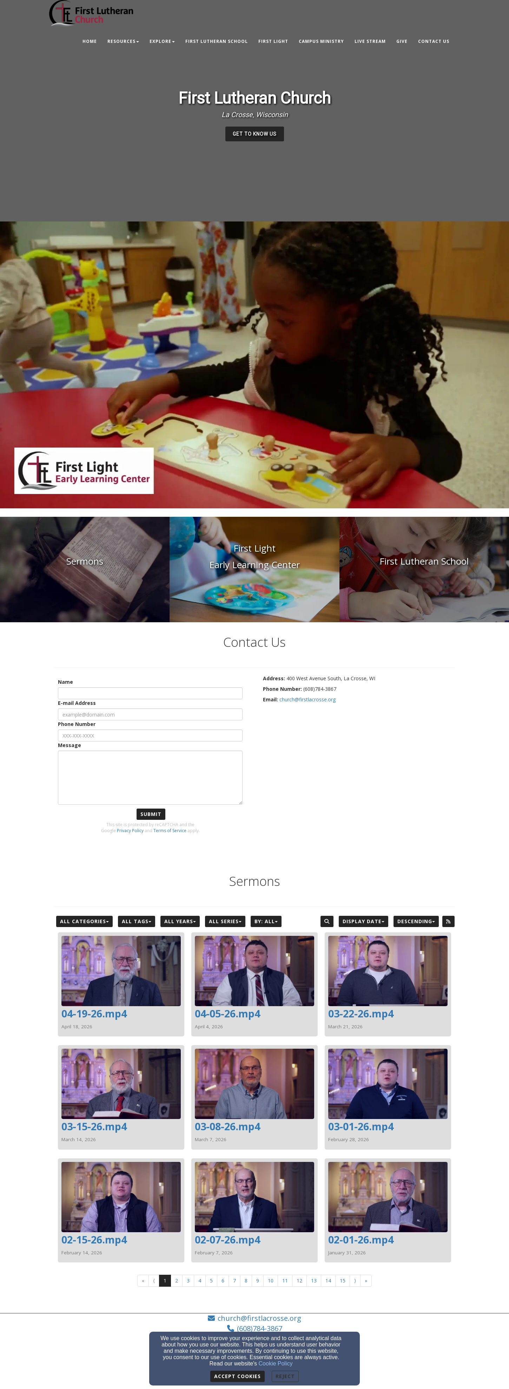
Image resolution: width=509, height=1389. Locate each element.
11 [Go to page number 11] (285, 1280)
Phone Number (76, 724)
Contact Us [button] (433, 41)
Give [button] (402, 41)
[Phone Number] (150, 735)
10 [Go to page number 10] (270, 1280)
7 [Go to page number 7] (234, 1280)
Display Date (363, 921)
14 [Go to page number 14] (328, 1280)
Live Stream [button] (370, 41)
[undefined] (85, 569)
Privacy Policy (130, 831)
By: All (266, 921)
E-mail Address (77, 703)
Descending (416, 921)
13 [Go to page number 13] (314, 1280)
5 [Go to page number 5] (211, 1280)
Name (65, 682)
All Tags (136, 921)
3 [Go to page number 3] (188, 1280)
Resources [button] (123, 41)
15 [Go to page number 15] (342, 1280)
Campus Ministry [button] (321, 41)
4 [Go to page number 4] (199, 1280)
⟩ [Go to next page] (355, 1280)
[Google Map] (359, 759)
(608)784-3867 (259, 1328)
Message (69, 745)
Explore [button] (162, 41)
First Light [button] (273, 41)
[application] (254, 364)
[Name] (150, 693)
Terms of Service (169, 831)
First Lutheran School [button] (216, 41)
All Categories (84, 921)
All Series (225, 921)
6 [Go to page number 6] (223, 1280)
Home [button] (89, 41)
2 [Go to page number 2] (176, 1280)
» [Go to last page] (366, 1280)
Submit (150, 814)
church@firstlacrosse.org (259, 1318)
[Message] (150, 778)
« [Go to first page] (143, 1280)
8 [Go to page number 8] (246, 1280)
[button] (254, 134)
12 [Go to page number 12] (299, 1280)
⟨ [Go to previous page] (154, 1280)
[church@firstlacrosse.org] (307, 699)
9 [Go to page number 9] (257, 1280)
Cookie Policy (276, 1364)
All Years (180, 921)
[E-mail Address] (150, 714)
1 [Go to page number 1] (165, 1280)
